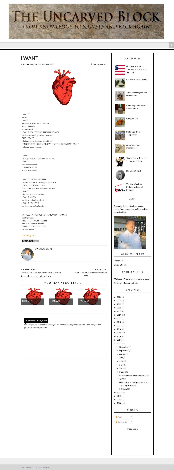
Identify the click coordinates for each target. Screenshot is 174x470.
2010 (119, 396)
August (122, 354)
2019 (119, 318)
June (121, 361)
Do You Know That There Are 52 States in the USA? (136, 69)
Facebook (118, 260)
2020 (119, 315)
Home (85, 275)
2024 (119, 300)
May (121, 365)
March (122, 372)
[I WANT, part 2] (29, 236)
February (123, 389)
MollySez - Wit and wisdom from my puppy (132, 279)
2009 (119, 399)
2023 (119, 304)
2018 (119, 322)
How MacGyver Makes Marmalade (134, 375)
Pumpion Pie (132, 118)
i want (36, 241)
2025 (119, 297)
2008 (119, 403)
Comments (121, 422)
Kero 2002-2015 (133, 171)
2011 (119, 392)
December (124, 347)
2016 (119, 329)
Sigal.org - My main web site (126, 283)
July (121, 357)
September (124, 350)
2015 (119, 332)
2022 (119, 307)
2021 (119, 311)
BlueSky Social (120, 265)
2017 (119, 325)
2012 (119, 343)
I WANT (122, 379)
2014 (119, 336)
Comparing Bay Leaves (136, 79)
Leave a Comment (100, 64)
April (121, 368)
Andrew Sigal (28, 64)
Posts (119, 417)
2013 (119, 340)
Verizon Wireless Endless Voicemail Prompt (134, 187)
